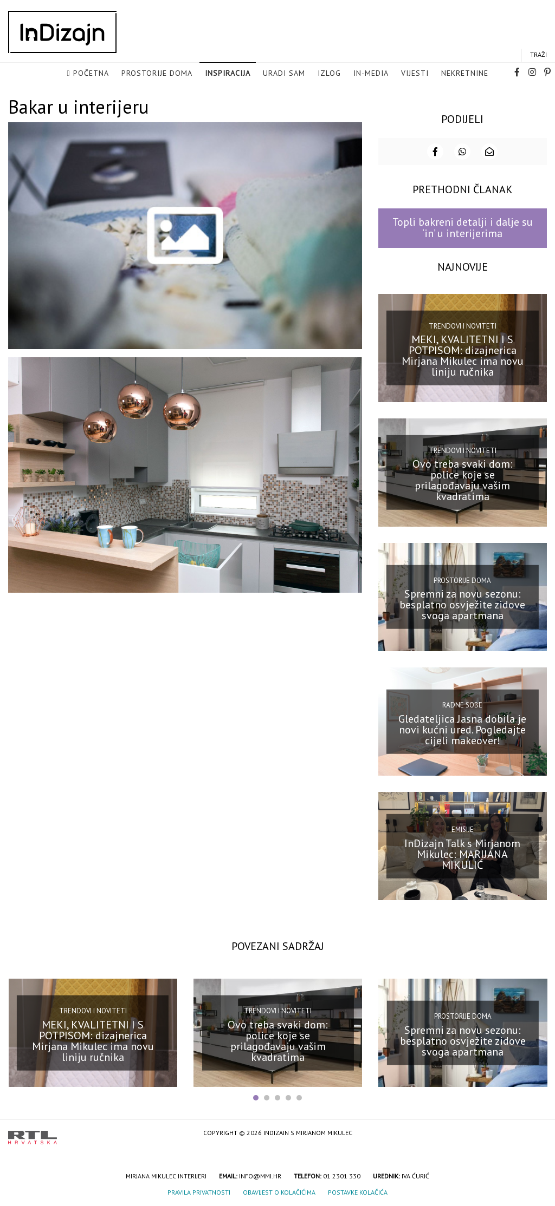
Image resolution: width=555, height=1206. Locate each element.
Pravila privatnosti (198, 1191)
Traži (538, 55)
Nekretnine (464, 73)
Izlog (329, 73)
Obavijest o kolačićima (279, 1191)
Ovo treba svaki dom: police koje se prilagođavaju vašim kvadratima (462, 479)
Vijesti (415, 73)
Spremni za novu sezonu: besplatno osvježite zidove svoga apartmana (462, 603)
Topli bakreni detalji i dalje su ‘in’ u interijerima (462, 226)
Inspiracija (227, 73)
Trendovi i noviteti (462, 324)
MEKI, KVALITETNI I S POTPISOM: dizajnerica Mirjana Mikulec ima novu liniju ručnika (463, 354)
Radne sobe (462, 704)
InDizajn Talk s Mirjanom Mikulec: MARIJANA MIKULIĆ (462, 853)
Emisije (462, 828)
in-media (371, 73)
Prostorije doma (156, 73)
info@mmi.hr (260, 1175)
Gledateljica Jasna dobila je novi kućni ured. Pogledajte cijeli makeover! (462, 728)
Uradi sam (284, 73)
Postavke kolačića (358, 1191)
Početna (91, 73)
